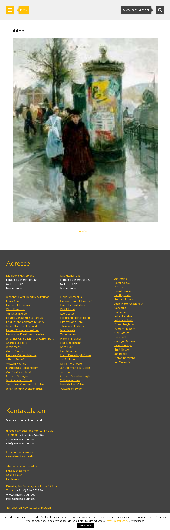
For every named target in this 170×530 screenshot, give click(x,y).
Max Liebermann (70, 343)
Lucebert (120, 337)
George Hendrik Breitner (76, 301)
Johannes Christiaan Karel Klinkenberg (30, 338)
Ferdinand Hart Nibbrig (75, 318)
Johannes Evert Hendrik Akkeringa (27, 297)
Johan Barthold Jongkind (21, 326)
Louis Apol (13, 301)
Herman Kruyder (70, 338)
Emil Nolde (121, 349)
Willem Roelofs (16, 363)
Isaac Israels (67, 330)
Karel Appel (122, 283)
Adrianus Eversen (17, 313)
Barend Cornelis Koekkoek (22, 330)
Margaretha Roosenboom (22, 368)
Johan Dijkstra (123, 316)
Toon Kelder (68, 334)
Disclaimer (12, 479)
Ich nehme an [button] (85, 525)
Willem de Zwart (71, 389)
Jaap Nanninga (123, 345)
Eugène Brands (124, 299)
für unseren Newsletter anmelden (28, 507)
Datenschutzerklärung (117, 520)
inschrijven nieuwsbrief (21, 452)
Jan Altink (120, 279)
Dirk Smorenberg (71, 363)
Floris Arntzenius (71, 297)
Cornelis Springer (17, 376)
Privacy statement (17, 471)
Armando (120, 287)
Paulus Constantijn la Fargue (24, 318)
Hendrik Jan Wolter (72, 384)
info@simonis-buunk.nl (20, 443)
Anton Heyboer (124, 324)
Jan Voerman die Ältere (75, 368)
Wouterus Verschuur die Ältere (26, 384)
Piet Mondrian (69, 351)
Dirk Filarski (67, 309)
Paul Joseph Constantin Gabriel (26, 322)
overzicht (85, 231)
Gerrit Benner (123, 291)
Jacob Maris (13, 347)
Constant (120, 308)
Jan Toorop (67, 372)
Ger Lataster (122, 333)
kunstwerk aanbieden (20, 456)
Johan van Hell (123, 320)
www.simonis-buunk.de (21, 494)
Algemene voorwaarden (21, 466)
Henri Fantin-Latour (72, 305)
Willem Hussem (124, 329)
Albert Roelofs (15, 359)
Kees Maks (66, 347)
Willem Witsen (70, 380)
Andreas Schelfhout (18, 372)
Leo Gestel (67, 313)
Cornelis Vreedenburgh (75, 376)
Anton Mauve (14, 351)
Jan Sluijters (68, 359)
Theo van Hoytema (72, 326)
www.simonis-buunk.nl (20, 439)
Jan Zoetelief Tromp (19, 380)
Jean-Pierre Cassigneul (128, 304)
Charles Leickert (16, 343)
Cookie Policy (14, 475)
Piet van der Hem (71, 322)
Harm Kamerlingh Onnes (75, 355)
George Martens (124, 341)
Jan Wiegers (122, 362)
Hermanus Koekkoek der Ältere (26, 334)
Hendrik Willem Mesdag (21, 355)
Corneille (120, 312)
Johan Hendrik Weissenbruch (24, 389)
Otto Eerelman (15, 309)
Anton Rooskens (124, 358)
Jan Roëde (120, 354)
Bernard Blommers (18, 305)
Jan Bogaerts (122, 295)
